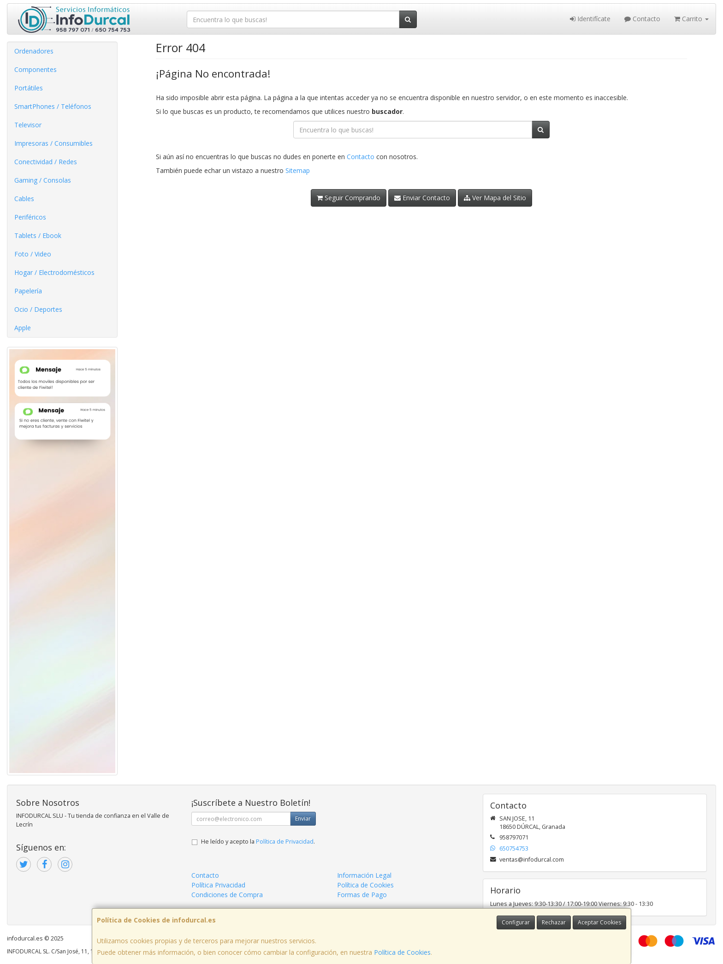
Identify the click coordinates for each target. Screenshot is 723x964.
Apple (22, 327)
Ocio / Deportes (38, 309)
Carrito (691, 18)
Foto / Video (32, 254)
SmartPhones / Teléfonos (52, 106)
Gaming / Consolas (42, 180)
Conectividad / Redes (45, 161)
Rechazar (554, 922)
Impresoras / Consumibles (53, 143)
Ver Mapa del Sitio (495, 197)
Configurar (516, 922)
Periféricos (30, 217)
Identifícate (590, 18)
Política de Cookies (402, 952)
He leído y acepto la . (258, 841)
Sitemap (297, 170)
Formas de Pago (362, 894)
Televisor (27, 124)
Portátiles (28, 87)
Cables (24, 198)
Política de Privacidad (285, 841)
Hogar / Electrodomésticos (54, 272)
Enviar (303, 818)
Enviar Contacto (422, 197)
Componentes (35, 69)
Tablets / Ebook (37, 235)
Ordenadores (33, 51)
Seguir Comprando (348, 197)
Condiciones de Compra (227, 894)
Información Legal (364, 875)
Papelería (28, 290)
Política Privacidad (218, 885)
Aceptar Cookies (599, 922)
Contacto (642, 18)
